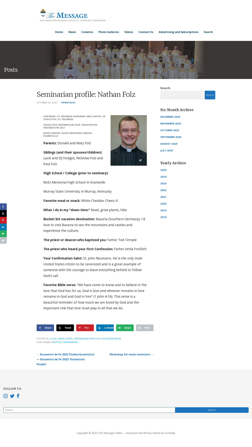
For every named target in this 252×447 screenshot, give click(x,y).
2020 (163, 203)
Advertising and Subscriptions (178, 32)
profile (57, 342)
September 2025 (170, 137)
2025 (163, 170)
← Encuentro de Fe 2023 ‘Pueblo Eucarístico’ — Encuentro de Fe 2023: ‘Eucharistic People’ (66, 359)
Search (208, 32)
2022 (163, 190)
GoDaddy (169, 433)
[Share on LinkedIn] (105, 327)
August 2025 (169, 143)
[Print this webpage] (145, 327)
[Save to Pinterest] (85, 327)
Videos (128, 32)
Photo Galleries (108, 32)
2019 (163, 210)
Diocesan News (111, 338)
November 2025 (170, 123)
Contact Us (146, 32)
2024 (163, 176)
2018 (163, 217)
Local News (57, 338)
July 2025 (166, 150)
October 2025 (169, 130)
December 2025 (170, 116)
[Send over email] (125, 327)
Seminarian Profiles (87, 338)
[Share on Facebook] (45, 327)
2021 (163, 196)
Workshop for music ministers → (132, 354)
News (72, 32)
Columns (87, 32)
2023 (163, 183)
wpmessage (68, 102)
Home (59, 32)
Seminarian (70, 342)
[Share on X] (65, 327)
